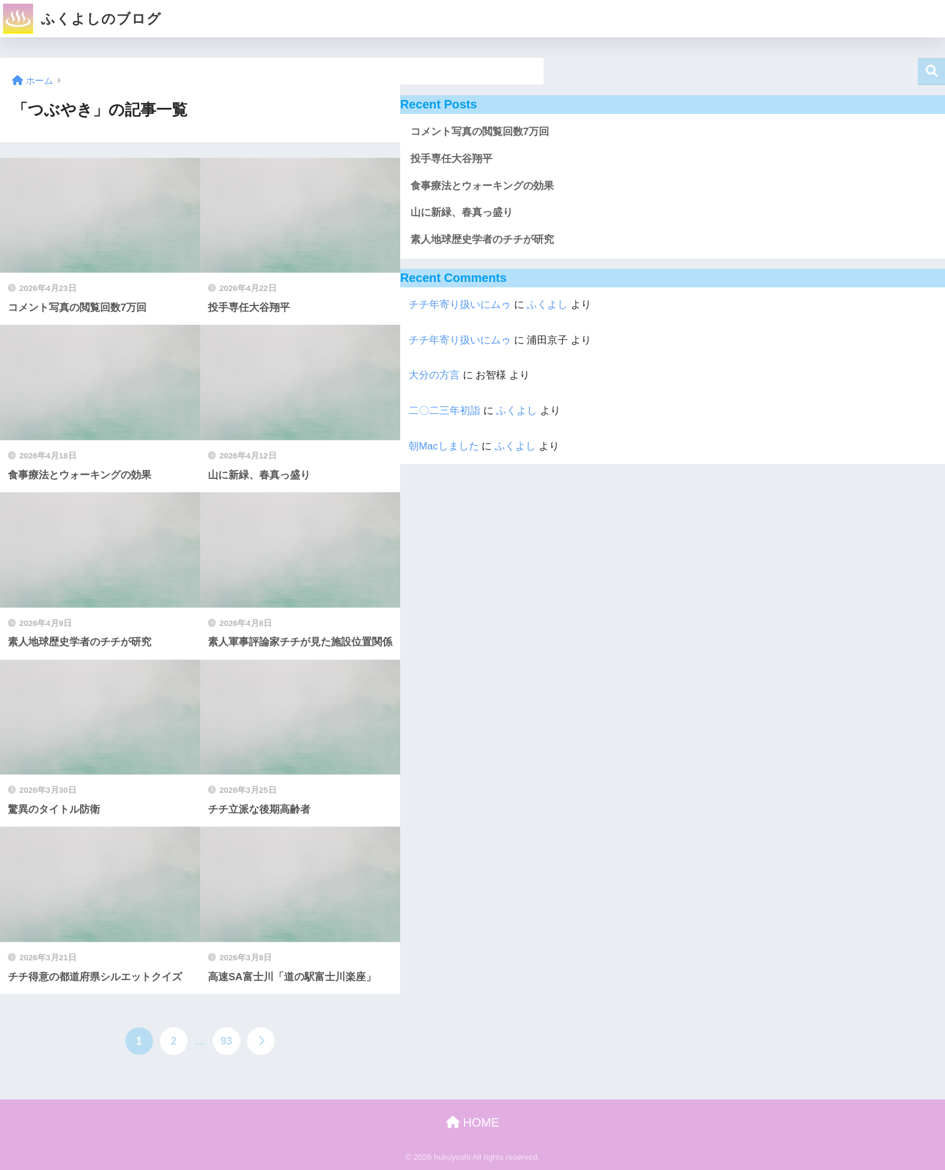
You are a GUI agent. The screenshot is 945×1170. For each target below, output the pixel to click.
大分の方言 (434, 375)
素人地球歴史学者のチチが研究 (482, 239)
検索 (931, 71)
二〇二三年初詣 (444, 410)
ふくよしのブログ (82, 19)
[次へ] (261, 1041)
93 (226, 1041)
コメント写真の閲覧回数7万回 (479, 131)
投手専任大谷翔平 (451, 158)
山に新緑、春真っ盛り (461, 212)
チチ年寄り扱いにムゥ (460, 304)
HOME (473, 1122)
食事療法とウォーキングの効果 (482, 186)
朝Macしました (444, 446)
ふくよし (547, 304)
